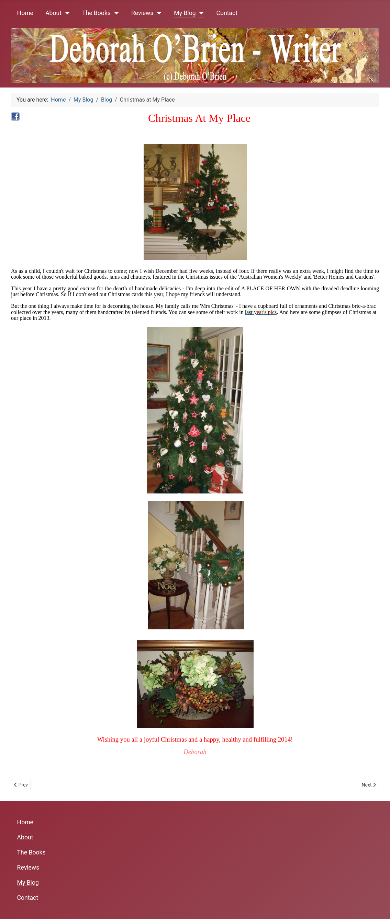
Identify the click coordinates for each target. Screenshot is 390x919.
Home (25, 13)
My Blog (185, 13)
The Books (96, 13)
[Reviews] (157, 13)
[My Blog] (200, 13)
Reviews (142, 13)
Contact (227, 13)
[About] (66, 13)
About (53, 13)
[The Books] (115, 13)
